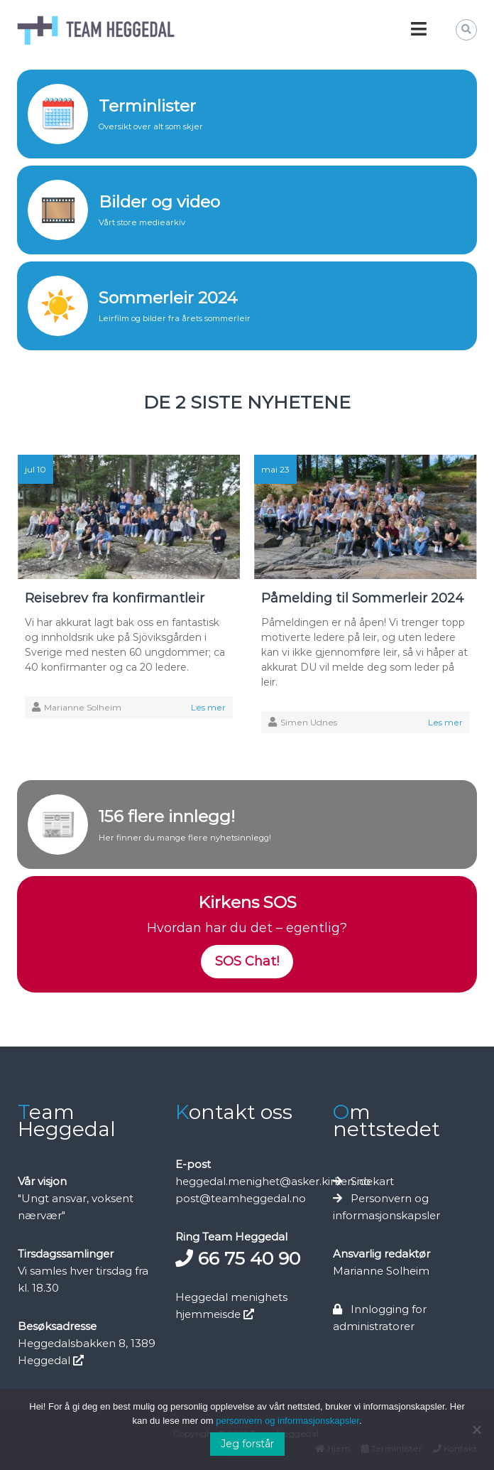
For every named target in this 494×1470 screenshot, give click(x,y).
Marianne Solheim (82, 707)
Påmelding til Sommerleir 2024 (362, 598)
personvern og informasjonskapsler (287, 1420)
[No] (476, 1429)
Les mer (208, 707)
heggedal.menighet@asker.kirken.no (272, 1181)
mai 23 (275, 469)
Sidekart (372, 1181)
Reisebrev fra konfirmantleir (114, 598)
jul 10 (35, 469)
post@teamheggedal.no (240, 1198)
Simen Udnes (308, 722)
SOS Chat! (247, 961)
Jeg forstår (247, 1443)
